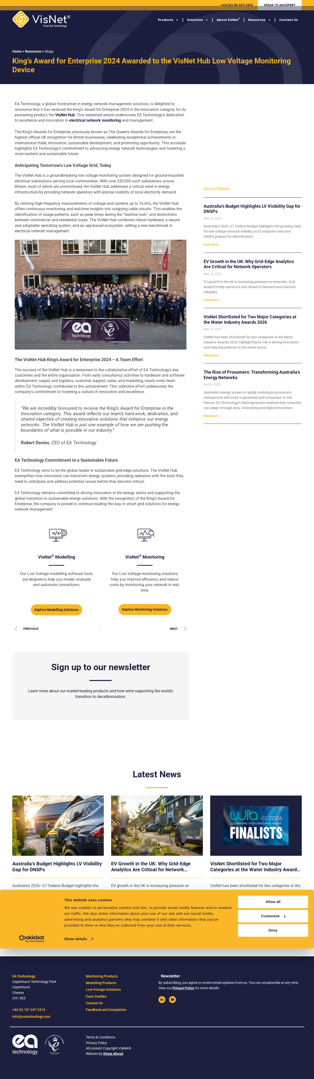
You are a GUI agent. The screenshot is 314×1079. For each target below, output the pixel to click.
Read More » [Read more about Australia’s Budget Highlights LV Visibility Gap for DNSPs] (212, 244)
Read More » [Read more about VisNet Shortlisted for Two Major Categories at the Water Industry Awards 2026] (212, 355)
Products (168, 24)
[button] (280, 5)
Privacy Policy (183, 988)
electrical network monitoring (95, 120)
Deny (273, 1061)
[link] (161, 999)
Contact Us (288, 24)
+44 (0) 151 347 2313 (237, 5)
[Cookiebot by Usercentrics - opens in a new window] (31, 1069)
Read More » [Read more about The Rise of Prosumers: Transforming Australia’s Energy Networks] (212, 416)
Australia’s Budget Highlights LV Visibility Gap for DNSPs (57, 866)
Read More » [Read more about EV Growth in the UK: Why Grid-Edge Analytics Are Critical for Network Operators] (212, 300)
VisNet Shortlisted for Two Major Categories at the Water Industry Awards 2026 (250, 319)
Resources (259, 24)
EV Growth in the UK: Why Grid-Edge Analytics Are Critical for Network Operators (249, 264)
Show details (75, 1069)
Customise (273, 1046)
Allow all (273, 1032)
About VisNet (228, 23)
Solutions (197, 24)
